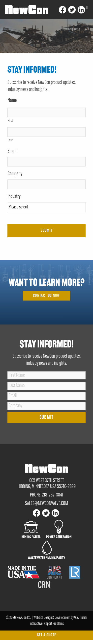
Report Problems (54, 624)
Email (11, 151)
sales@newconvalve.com (46, 503)
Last (10, 140)
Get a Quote (46, 635)
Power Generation (59, 529)
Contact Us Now (46, 296)
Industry (14, 196)
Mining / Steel (31, 529)
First (10, 121)
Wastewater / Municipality (46, 550)
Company (14, 173)
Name (12, 100)
